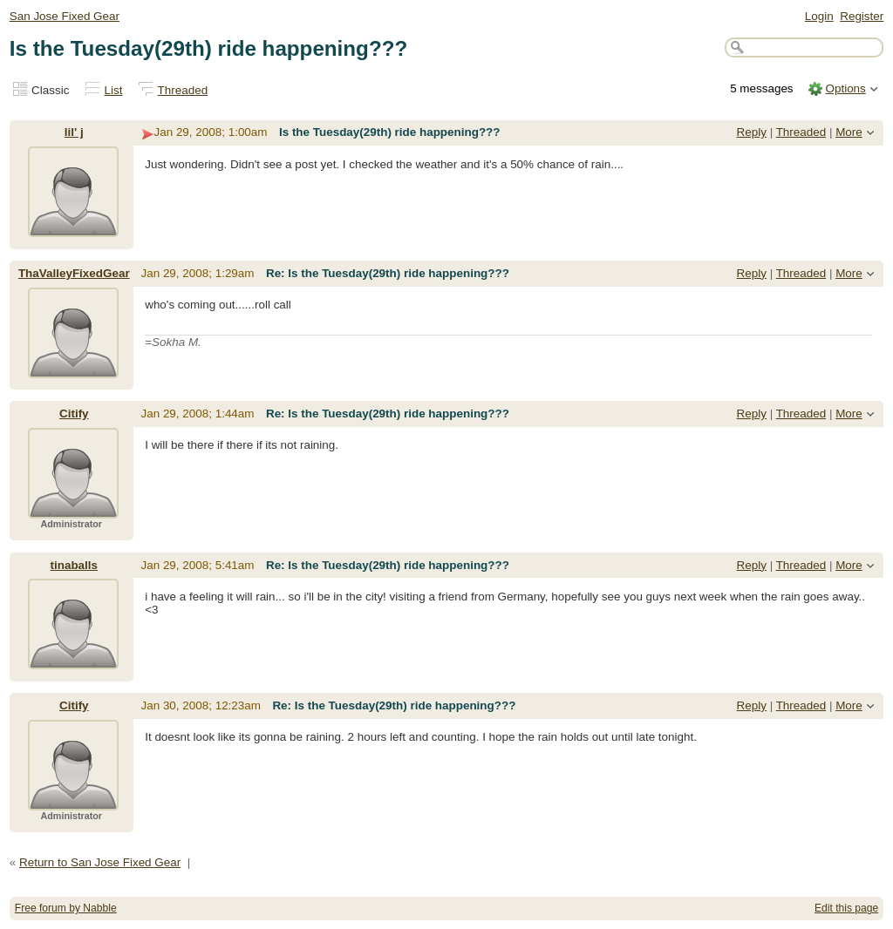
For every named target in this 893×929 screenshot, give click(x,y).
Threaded (183, 90)
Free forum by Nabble (66, 908)
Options (845, 88)
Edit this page (846, 908)
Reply (752, 132)
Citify (74, 413)
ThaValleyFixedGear (74, 273)
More (848, 132)
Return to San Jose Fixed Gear (100, 862)
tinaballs (75, 565)
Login (819, 16)
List (114, 90)
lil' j (74, 132)
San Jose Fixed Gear (64, 16)
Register (861, 16)
